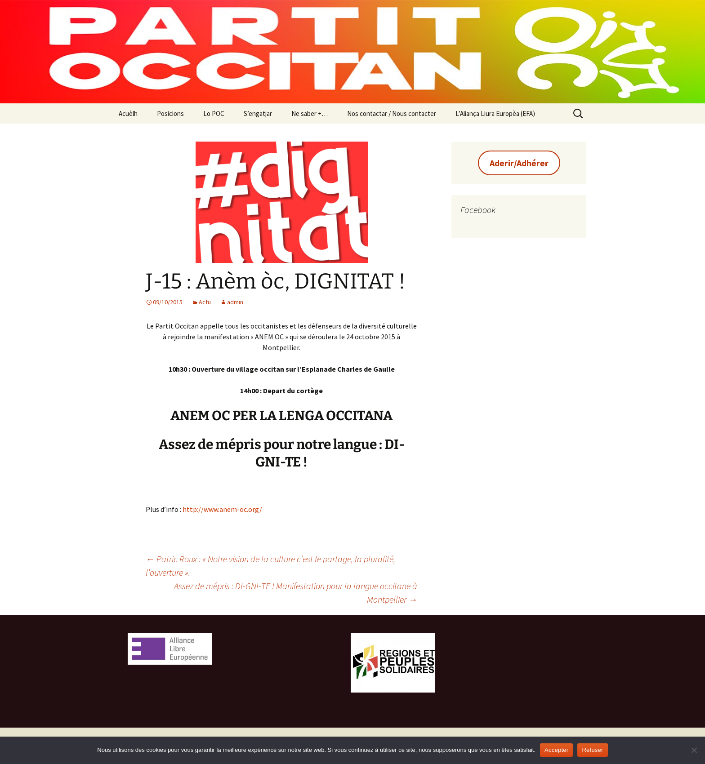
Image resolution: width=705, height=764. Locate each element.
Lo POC (213, 113)
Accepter (556, 749)
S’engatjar (258, 113)
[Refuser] (693, 750)
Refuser (592, 749)
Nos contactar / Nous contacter (391, 113)
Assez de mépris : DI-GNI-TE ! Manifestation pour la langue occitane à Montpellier (295, 592)
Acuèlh (128, 113)
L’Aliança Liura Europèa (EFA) (495, 113)
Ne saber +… (309, 113)
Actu (205, 302)
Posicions (170, 113)
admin (235, 302)
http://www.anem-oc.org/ (222, 509)
